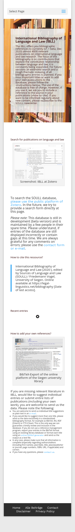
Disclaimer (23, 511)
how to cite (40, 95)
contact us (49, 452)
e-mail (32, 413)
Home (16, 507)
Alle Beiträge (33, 507)
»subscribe (47, 100)
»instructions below (28, 85)
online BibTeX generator (32, 435)
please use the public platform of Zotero (37, 203)
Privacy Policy (45, 511)
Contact (52, 507)
